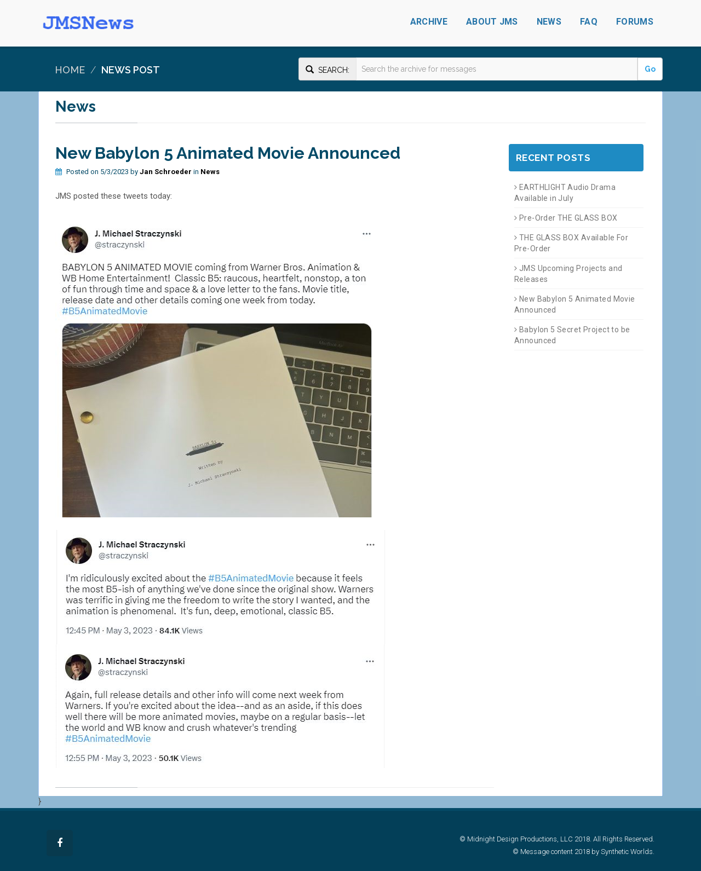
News (549, 21)
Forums (634, 21)
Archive (428, 21)
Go (650, 69)
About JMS (492, 21)
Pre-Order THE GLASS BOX (566, 218)
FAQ (588, 21)
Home (70, 70)
